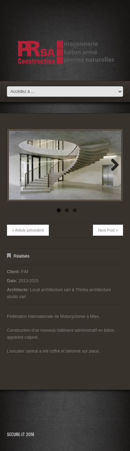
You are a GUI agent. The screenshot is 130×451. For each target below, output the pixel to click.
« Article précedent (28, 230)
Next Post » (108, 230)
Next (112, 165)
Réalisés (21, 256)
